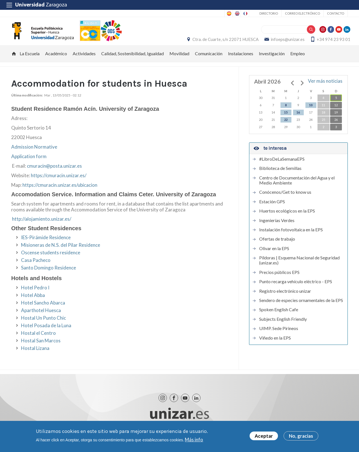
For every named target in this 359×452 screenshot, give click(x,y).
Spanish (229, 13)
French (245, 13)
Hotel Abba (33, 303)
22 (285, 128)
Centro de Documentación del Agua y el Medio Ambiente (297, 188)
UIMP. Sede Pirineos (278, 336)
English (237, 13)
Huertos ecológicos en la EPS (287, 219)
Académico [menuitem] (56, 61)
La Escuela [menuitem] (30, 61)
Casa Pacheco (35, 268)
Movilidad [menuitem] (179, 61)
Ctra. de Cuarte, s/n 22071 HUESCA (223, 43)
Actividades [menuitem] (84, 61)
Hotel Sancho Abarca (43, 311)
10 (310, 113)
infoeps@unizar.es (285, 43)
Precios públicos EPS (279, 280)
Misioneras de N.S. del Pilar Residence (60, 253)
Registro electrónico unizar (285, 298)
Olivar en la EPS (274, 256)
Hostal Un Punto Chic (43, 326)
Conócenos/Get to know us (285, 200)
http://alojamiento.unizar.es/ (41, 227)
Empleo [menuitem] (297, 61)
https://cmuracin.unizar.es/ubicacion (59, 193)
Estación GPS (272, 209)
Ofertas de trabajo (277, 247)
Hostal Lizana (35, 356)
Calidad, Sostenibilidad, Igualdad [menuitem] (132, 61)
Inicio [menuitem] (14, 61)
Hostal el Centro (38, 341)
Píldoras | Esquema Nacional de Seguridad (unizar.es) (299, 268)
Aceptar (264, 436)
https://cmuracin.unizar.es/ (58, 183)
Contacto (335, 13)
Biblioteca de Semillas (280, 176)
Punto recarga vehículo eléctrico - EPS (295, 289)
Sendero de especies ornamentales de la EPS (301, 308)
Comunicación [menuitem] (208, 61)
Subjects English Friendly (283, 327)
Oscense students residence (50, 261)
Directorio (268, 13)
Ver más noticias (325, 89)
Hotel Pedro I (35, 296)
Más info (194, 439)
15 (285, 120)
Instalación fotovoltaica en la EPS (291, 237)
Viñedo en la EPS (275, 345)
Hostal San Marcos (41, 349)
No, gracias (301, 436)
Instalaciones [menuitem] (240, 61)
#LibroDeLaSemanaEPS (282, 167)
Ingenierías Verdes (276, 228)
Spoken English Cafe (278, 317)
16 (298, 120)
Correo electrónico (302, 13)
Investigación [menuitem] (272, 61)
